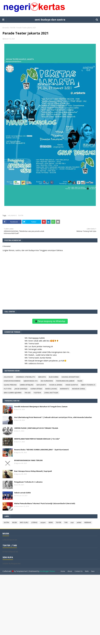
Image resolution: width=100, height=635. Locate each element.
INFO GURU (24, 522)
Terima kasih (33, 343)
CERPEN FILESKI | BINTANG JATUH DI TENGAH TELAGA (36, 428)
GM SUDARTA (41, 385)
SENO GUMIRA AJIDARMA (12, 393)
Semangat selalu (35, 349)
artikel (79, 522)
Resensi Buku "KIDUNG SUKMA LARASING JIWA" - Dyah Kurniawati (41, 449)
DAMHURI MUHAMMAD (12, 381)
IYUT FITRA (7, 389)
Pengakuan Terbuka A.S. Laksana (28, 482)
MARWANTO (64, 389)
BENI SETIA (42, 377)
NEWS (51, 522)
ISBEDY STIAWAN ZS (88, 385)
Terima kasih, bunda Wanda (39, 358)
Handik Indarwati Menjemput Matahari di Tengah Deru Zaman (40, 406)
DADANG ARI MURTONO (70, 377)
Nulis (87, 571)
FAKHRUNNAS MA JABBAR (65, 381)
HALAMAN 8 (12, 215)
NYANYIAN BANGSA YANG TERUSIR (28, 460)
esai (72, 522)
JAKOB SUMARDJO (21, 389)
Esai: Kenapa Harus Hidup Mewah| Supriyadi (33, 471)
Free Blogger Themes (47, 571)
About (70, 571)
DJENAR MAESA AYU (31, 381)
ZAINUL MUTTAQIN (51, 393)
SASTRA (6, 522)
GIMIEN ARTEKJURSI (26, 385)
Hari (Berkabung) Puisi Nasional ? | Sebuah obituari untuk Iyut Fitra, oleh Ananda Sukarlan (53, 417)
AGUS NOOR (8, 377)
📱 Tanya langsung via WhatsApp (50, 321)
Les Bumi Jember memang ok (40, 346)
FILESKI (80, 381)
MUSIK (14, 522)
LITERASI (34, 522)
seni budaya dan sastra (50, 19)
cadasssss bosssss (36, 363)
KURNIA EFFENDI (36, 389)
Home (63, 571)
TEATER (12, 28)
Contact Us (78, 571)
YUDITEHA (37, 393)
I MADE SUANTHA (71, 385)
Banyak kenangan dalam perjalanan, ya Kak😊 (47, 360)
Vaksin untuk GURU (22, 493)
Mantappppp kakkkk (36, 338)
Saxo (93, 571)
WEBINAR (87, 522)
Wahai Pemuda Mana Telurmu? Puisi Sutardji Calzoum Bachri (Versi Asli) (44, 503)
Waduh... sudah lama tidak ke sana (42, 355)
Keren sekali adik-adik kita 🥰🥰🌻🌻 (43, 341)
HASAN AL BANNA (55, 385)
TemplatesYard (21, 571)
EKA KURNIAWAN (47, 381)
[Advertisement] (50, 604)
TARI (65, 522)
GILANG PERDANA (10, 385)
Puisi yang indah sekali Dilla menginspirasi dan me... (49, 352)
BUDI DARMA (53, 377)
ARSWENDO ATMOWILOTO (25, 377)
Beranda (6, 28)
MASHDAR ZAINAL (78, 389)
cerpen (42, 522)
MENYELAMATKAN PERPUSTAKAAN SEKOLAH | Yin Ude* (37, 439)
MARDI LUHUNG (51, 389)
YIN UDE (27, 393)
